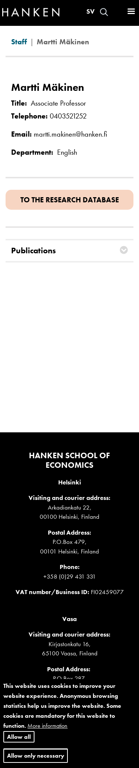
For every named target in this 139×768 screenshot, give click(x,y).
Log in (117, 12)
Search (104, 12)
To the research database (69, 200)
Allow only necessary (35, 760)
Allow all (19, 741)
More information (47, 730)
